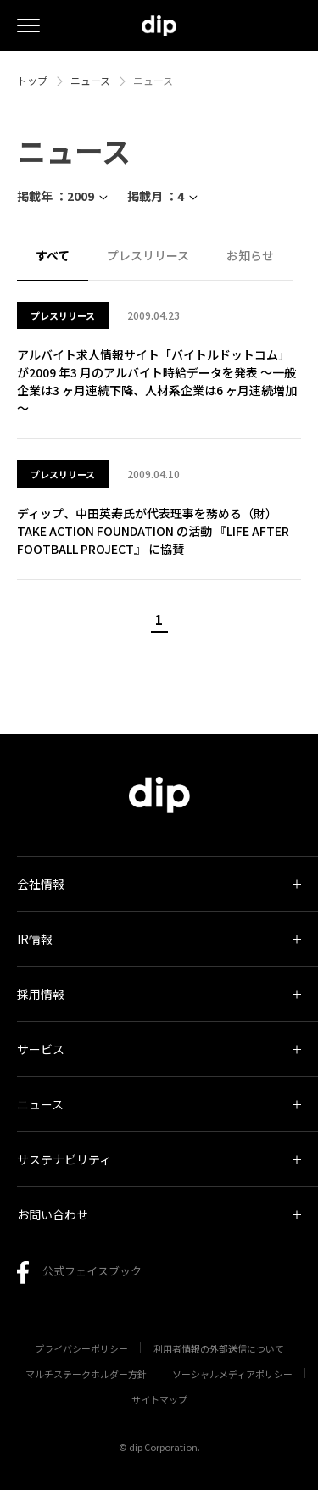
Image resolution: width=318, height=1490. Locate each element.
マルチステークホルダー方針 (86, 1374)
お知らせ (250, 255)
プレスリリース (148, 255)
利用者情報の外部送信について (218, 1348)
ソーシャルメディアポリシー (232, 1374)
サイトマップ (159, 1399)
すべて (53, 255)
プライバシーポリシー (81, 1348)
